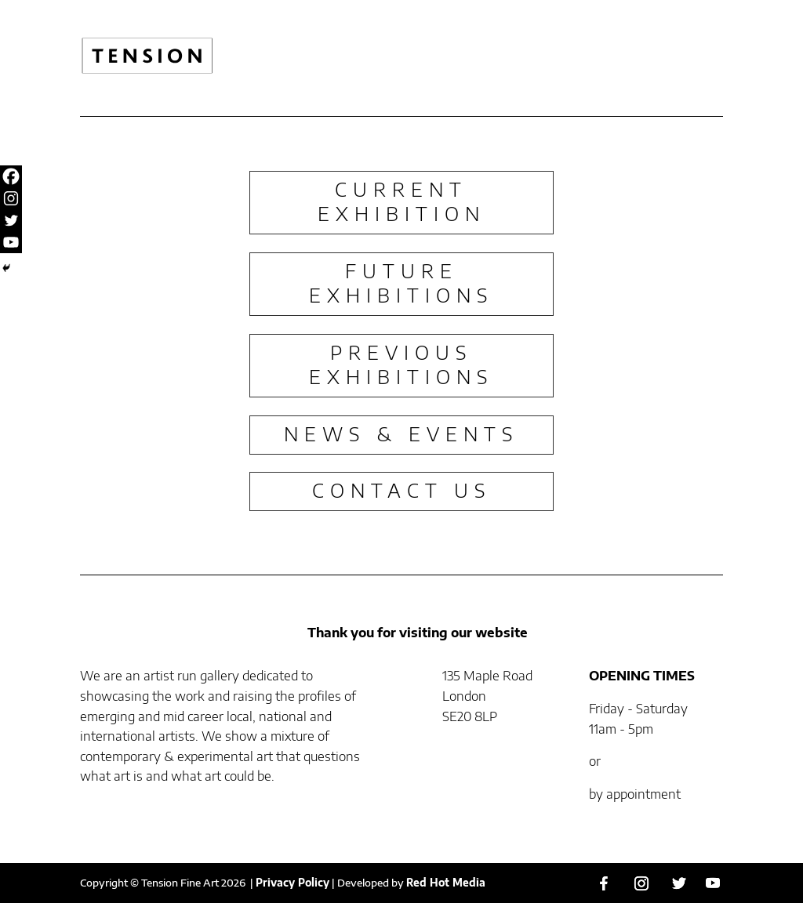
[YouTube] (713, 883)
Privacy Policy (292, 882)
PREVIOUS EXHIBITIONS (401, 364)
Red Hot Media (445, 882)
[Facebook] (11, 176)
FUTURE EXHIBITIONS (401, 282)
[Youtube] (11, 242)
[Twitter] (11, 220)
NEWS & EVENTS (401, 433)
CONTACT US (401, 490)
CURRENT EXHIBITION (401, 201)
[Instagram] (11, 198)
